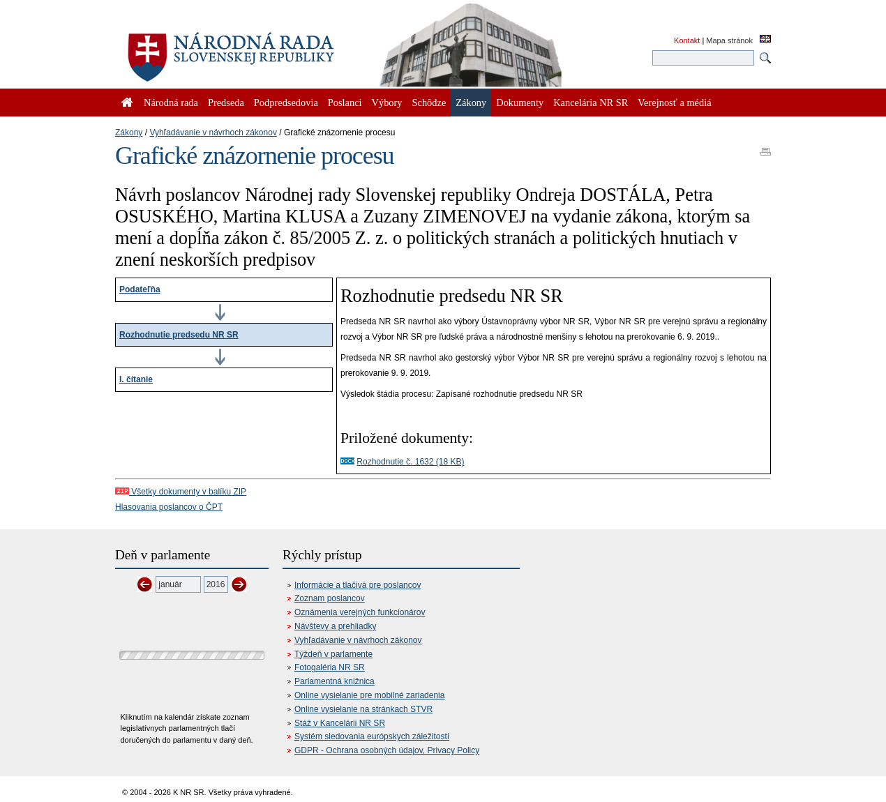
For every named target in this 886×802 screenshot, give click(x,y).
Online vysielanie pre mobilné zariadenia (369, 695)
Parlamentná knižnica (334, 681)
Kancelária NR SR (590, 102)
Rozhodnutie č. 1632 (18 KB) (410, 462)
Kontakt (687, 40)
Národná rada (171, 102)
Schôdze (429, 102)
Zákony (128, 132)
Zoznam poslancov (329, 598)
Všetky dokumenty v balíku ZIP (180, 492)
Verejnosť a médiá (674, 102)
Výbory (387, 102)
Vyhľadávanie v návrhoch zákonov (213, 132)
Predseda (226, 102)
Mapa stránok (729, 40)
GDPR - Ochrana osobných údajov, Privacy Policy (386, 750)
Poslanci (345, 102)
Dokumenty (519, 102)
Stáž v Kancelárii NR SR (339, 723)
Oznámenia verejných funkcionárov (359, 612)
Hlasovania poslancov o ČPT (169, 507)
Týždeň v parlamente (333, 654)
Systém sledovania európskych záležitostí (371, 736)
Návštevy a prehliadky (335, 626)
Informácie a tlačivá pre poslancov (357, 585)
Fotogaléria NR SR (329, 667)
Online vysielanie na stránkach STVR (363, 709)
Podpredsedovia (286, 102)
